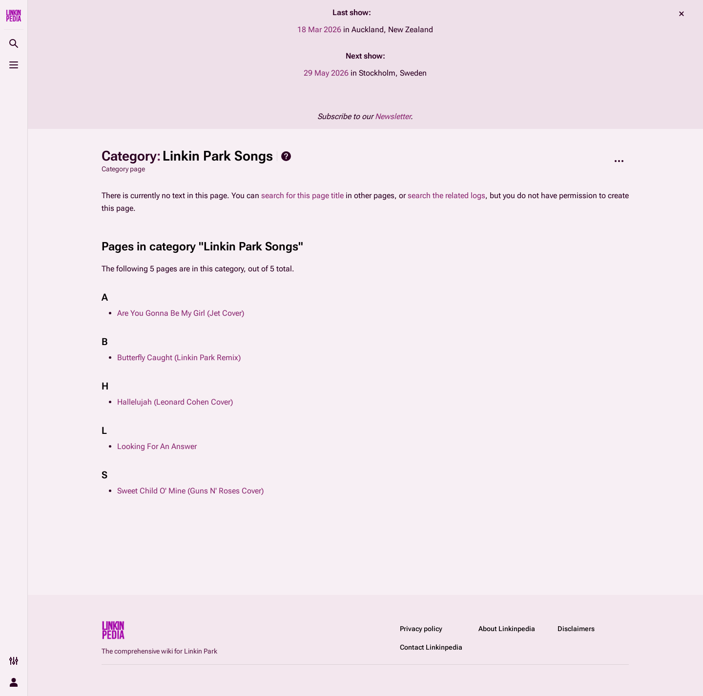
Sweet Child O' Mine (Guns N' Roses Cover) (190, 490)
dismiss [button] (681, 14)
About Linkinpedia (506, 629)
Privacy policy (421, 629)
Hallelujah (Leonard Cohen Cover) (175, 402)
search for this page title (302, 195)
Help (286, 156)
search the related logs (446, 195)
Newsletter (393, 116)
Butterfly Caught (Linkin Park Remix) (179, 357)
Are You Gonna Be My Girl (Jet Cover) (180, 313)
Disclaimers (576, 629)
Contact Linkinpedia (431, 647)
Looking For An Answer (157, 446)
